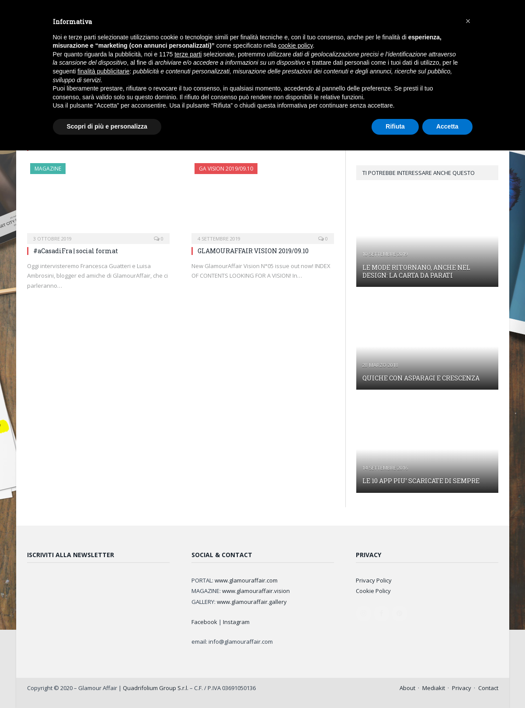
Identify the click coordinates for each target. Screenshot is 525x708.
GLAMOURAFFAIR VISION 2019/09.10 (253, 251)
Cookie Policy (373, 591)
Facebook (204, 622)
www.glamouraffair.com (246, 580)
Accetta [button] (447, 126)
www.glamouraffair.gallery (252, 602)
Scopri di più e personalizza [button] (107, 126)
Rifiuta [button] (395, 126)
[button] (468, 21)
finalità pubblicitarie (103, 71)
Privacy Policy (374, 580)
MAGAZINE (48, 168)
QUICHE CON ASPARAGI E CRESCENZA (421, 378)
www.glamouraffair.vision (256, 591)
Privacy (461, 688)
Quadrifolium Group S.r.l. (155, 688)
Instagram (236, 622)
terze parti (188, 54)
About (407, 688)
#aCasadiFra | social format (75, 251)
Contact (488, 688)
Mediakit (433, 688)
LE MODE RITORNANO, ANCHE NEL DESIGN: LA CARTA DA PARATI (416, 271)
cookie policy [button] (295, 45)
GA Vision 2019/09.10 (226, 168)
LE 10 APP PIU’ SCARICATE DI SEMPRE (421, 481)
